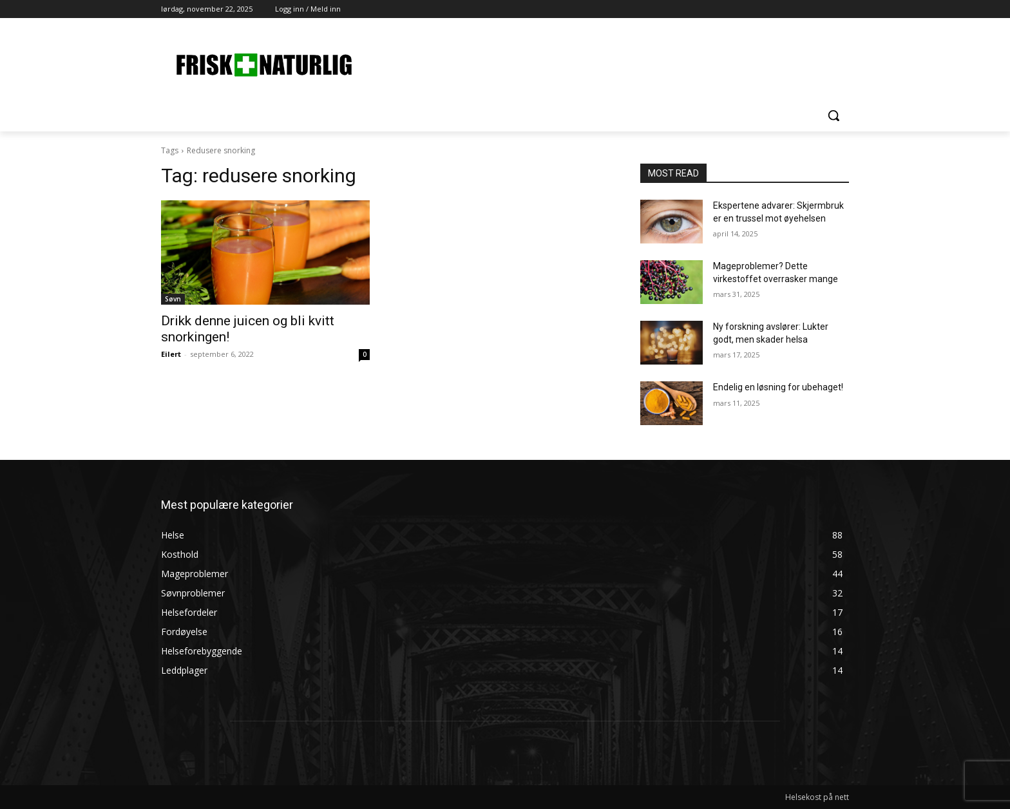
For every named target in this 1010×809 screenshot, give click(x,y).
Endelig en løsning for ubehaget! (778, 387)
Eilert (171, 354)
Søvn (173, 298)
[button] (833, 115)
